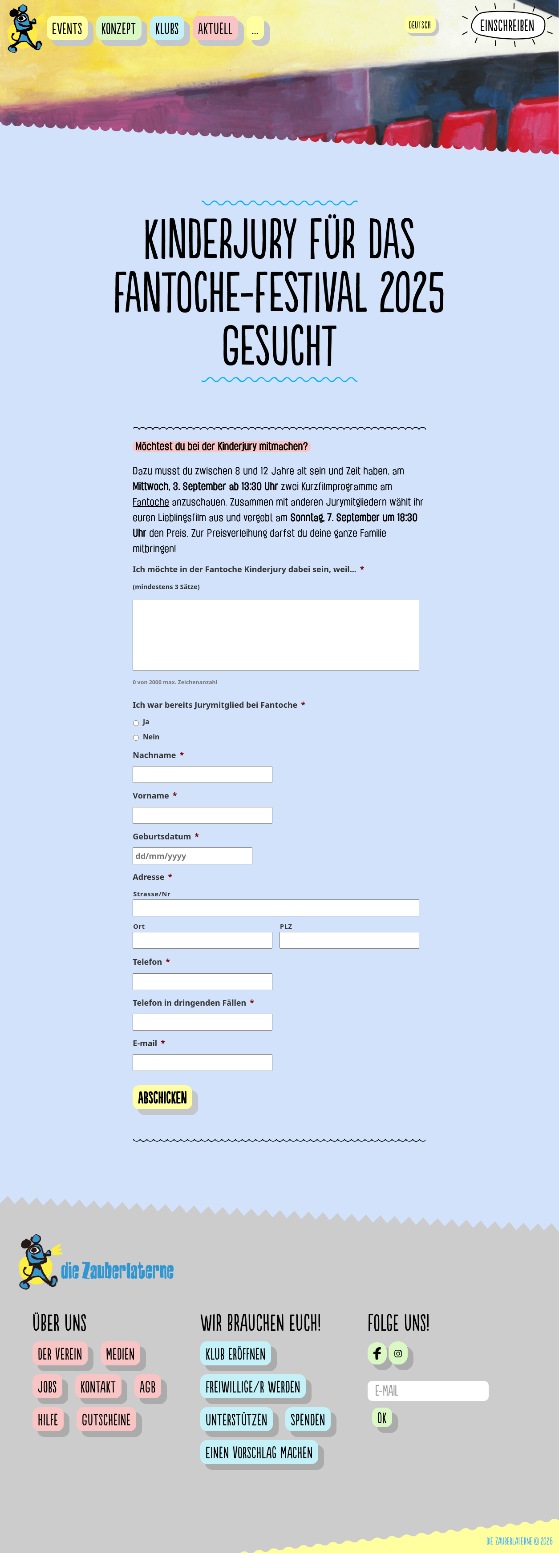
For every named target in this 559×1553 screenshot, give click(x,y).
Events (67, 29)
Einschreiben (507, 26)
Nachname (158, 755)
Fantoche (151, 502)
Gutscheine (106, 1420)
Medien (120, 1354)
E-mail (149, 1043)
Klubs (167, 29)
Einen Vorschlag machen (259, 1453)
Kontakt (98, 1387)
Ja (146, 721)
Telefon (151, 962)
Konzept (118, 29)
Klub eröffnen (236, 1354)
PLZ (286, 926)
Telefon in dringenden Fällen (193, 1003)
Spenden (308, 1420)
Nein (151, 737)
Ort (139, 926)
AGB (148, 1387)
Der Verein (60, 1354)
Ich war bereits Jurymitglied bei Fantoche (219, 705)
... (255, 29)
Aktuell (215, 29)
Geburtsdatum (166, 836)
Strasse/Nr (151, 893)
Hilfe (48, 1420)
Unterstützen (236, 1420)
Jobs (47, 1387)
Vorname (155, 796)
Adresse (152, 877)
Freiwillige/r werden (253, 1387)
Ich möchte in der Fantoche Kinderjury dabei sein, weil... (248, 569)
